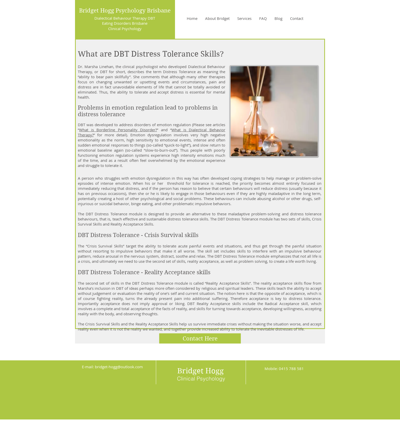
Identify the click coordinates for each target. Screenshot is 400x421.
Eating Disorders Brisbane (124, 23)
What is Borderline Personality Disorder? (118, 129)
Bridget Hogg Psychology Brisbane (125, 10)
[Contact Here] (200, 338)
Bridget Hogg (200, 370)
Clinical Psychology (125, 28)
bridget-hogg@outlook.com (119, 366)
